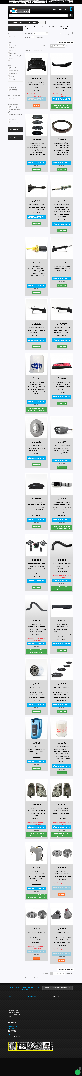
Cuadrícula (68, 33)
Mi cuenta (57, 996)
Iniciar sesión (62, 9)
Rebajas (13, 153)
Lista (73, 33)
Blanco (13, 68)
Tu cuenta (53, 9)
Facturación (43, 1039)
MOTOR (13, 90)
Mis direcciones (58, 1007)
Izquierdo (14, 122)
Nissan (28, 22)
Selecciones (14, 129)
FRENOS (13, 87)
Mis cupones (57, 1014)
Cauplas (13, 53)
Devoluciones (44, 1018)
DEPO (13, 58)
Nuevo (13, 36)
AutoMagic (14, 45)
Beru (12, 47)
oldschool (12, 143)
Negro (13, 76)
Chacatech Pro (15, 56)
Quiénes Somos (30, 1007)
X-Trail (34, 22)
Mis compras (57, 1000)
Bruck (13, 50)
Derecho (13, 119)
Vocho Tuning (13, 138)
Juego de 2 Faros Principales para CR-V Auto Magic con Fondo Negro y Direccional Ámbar (14, 173)
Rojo (12, 79)
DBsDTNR (12, 146)
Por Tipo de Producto (14, 1003)
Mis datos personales (60, 1011)
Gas (12, 98)
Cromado (14, 70)
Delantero (14, 107)
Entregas (43, 1011)
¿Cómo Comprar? (31, 1016)
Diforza (13, 61)
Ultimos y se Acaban (15, 135)
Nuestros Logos (45, 1022)
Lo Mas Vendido (13, 140)
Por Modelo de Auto (18, 22)
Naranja (13, 73)
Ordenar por (29, 33)
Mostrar (27, 37)
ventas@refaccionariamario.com (63, 1054)
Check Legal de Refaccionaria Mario (44, 1033)
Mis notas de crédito (59, 1003)
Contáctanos (30, 1003)
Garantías (43, 1015)
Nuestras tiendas (31, 1000)
